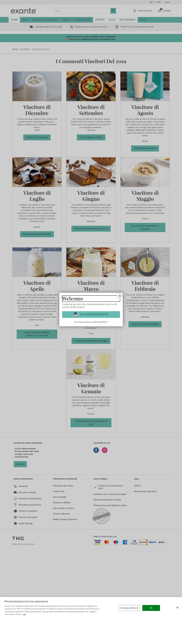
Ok (151, 608)
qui (24, 614)
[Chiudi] (177, 607)
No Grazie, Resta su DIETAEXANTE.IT (91, 322)
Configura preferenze (129, 608)
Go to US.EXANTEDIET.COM (93, 314)
